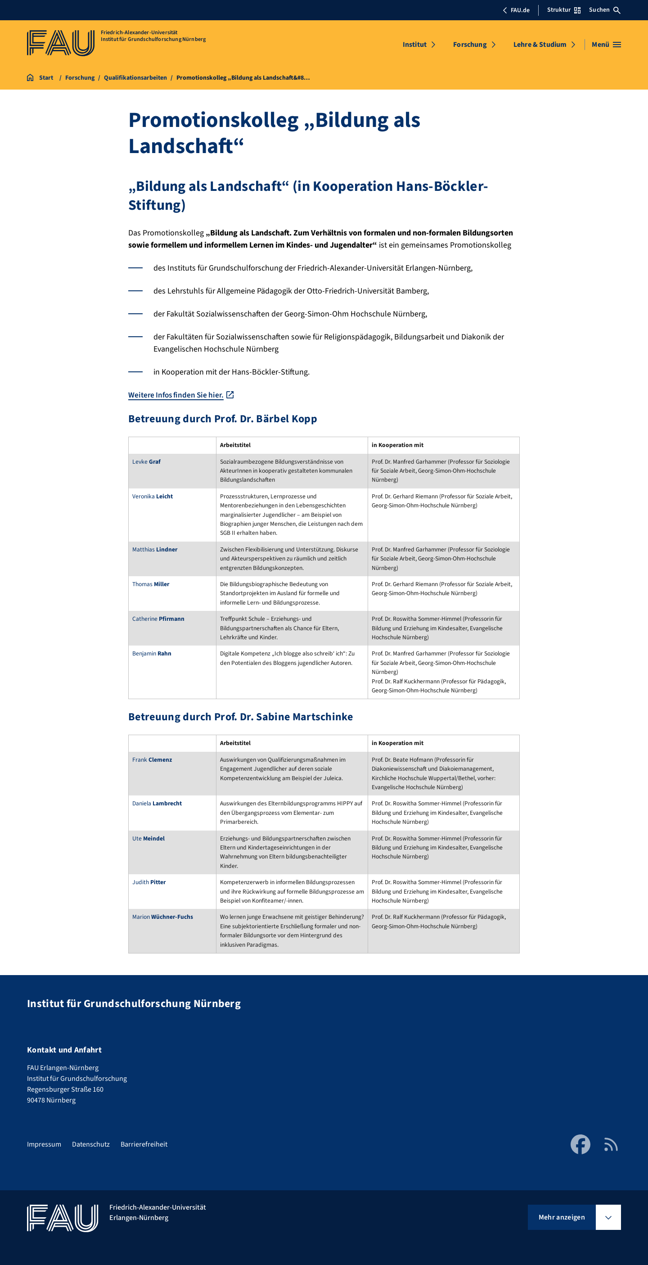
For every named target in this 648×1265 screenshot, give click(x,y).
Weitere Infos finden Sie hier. (178, 395)
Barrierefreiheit (144, 1144)
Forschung (469, 45)
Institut (415, 45)
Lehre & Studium (540, 45)
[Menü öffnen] (606, 44)
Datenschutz (91, 1144)
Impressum (44, 1144)
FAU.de (516, 10)
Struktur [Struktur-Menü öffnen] (563, 9)
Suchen (605, 9)
